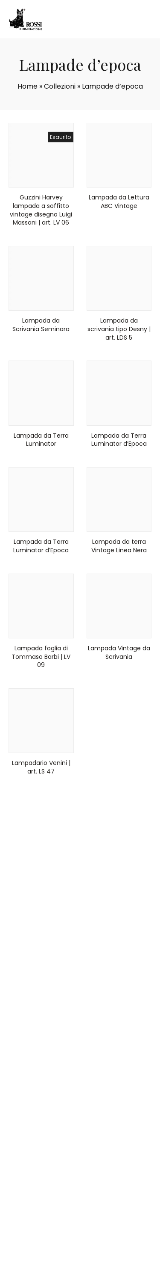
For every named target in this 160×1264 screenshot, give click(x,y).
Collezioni (60, 86)
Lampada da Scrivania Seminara (41, 324)
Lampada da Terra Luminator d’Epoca (119, 439)
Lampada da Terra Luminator (41, 439)
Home (27, 86)
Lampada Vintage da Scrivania (119, 652)
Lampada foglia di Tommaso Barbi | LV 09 (41, 656)
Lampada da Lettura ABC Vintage (119, 201)
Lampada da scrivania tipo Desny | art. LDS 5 (119, 328)
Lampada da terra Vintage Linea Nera (119, 545)
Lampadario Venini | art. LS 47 (41, 767)
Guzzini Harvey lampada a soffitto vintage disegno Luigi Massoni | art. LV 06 (41, 210)
